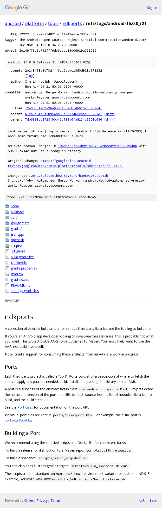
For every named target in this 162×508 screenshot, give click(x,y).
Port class (25, 407)
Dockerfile (19, 262)
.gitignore (18, 251)
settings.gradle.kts (25, 290)
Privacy (42, 500)
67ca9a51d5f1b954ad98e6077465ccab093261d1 (63, 114)
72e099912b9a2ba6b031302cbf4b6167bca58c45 (63, 108)
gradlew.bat (20, 279)
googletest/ (20, 223)
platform (34, 23)
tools (53, 23)
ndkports (72, 23)
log (30, 75)
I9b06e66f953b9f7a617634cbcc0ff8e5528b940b (97, 146)
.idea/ (15, 206)
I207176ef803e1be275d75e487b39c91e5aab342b (68, 176)
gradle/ (16, 228)
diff (110, 114)
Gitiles (29, 500)
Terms (56, 500)
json (153, 500)
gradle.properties (24, 268)
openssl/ (17, 240)
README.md (21, 285)
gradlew (17, 274)
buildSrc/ (17, 211)
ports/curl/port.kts (19, 420)
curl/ (14, 217)
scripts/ (16, 245)
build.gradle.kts (22, 257)
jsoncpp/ (17, 234)
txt (142, 500)
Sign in (152, 7)
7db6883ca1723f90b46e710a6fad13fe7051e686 (63, 119)
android (13, 23)
